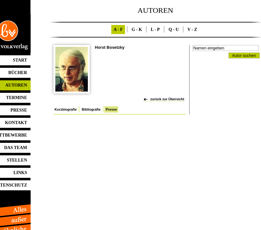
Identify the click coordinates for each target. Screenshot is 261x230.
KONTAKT (16, 122)
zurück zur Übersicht (167, 99)
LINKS (20, 172)
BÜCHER (17, 72)
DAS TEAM (15, 147)
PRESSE (19, 110)
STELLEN (17, 160)
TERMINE (16, 97)
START (20, 60)
